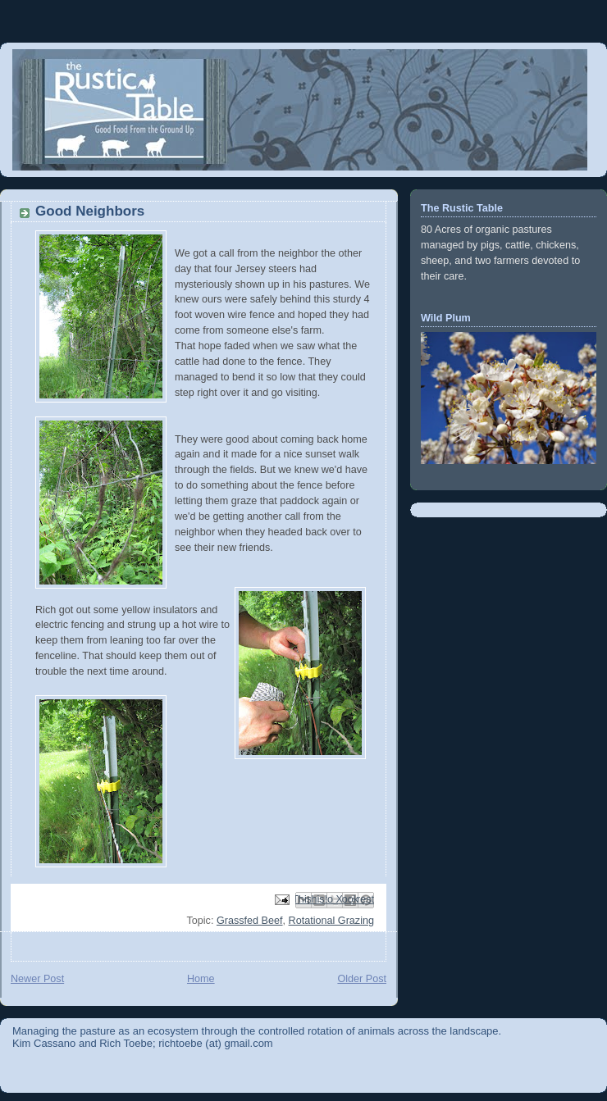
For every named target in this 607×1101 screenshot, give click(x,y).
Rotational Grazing (331, 920)
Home (201, 979)
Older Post (361, 979)
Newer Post (37, 979)
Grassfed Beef (250, 920)
